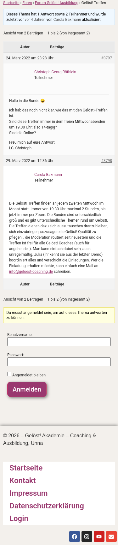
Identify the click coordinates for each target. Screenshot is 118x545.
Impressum (28, 493)
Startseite (11, 3)
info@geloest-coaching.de (31, 271)
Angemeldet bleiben (29, 375)
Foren (27, 3)
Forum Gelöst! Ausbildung (56, 3)
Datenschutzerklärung (46, 505)
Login (18, 518)
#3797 (106, 58)
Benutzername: (19, 335)
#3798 (106, 161)
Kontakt (22, 480)
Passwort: (15, 355)
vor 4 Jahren (35, 19)
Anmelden (27, 389)
